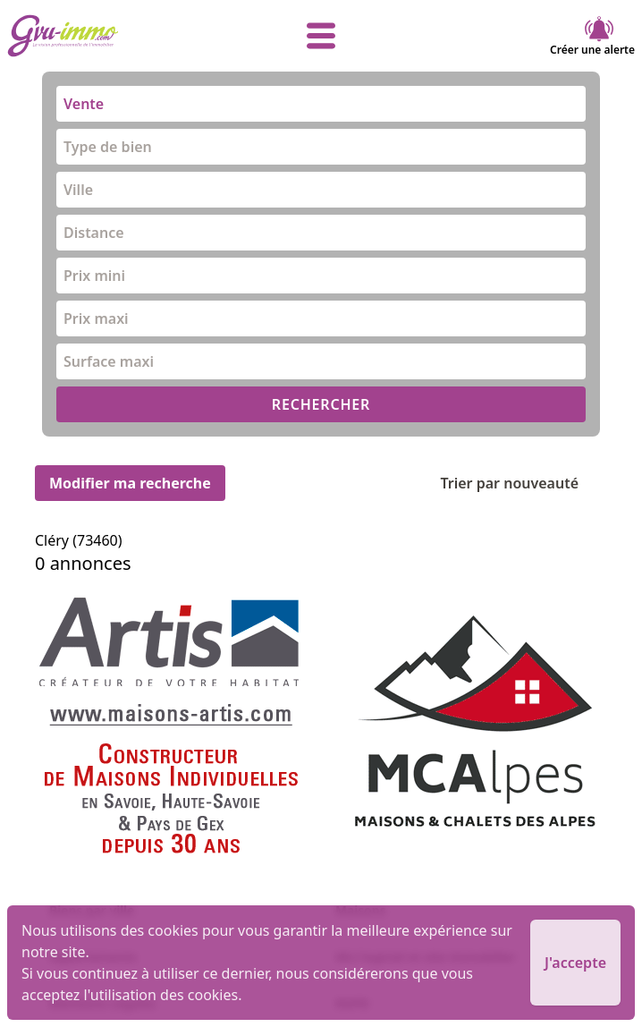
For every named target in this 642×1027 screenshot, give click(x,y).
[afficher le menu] (321, 36)
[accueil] (111, 36)
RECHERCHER (321, 404)
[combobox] (321, 104)
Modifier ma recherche (130, 483)
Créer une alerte (592, 35)
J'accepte (575, 962)
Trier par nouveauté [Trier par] (523, 483)
